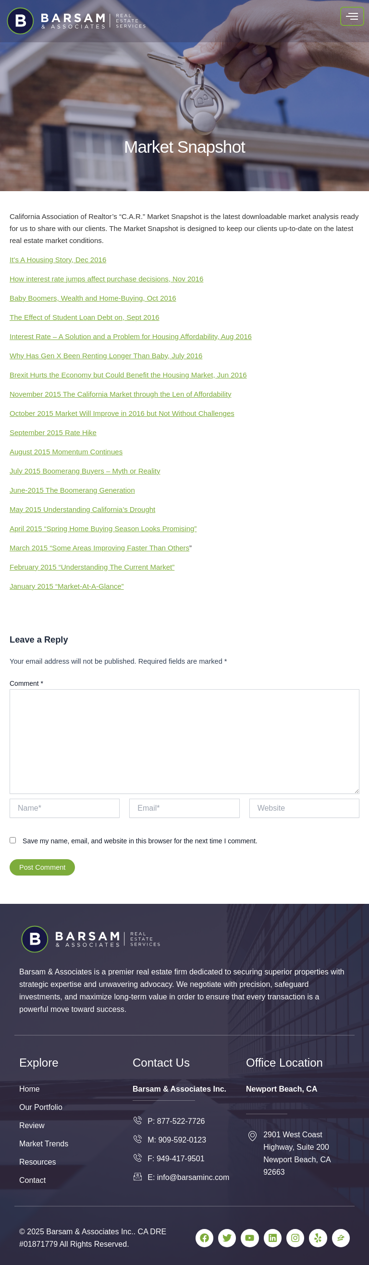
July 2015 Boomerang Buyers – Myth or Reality (85, 471)
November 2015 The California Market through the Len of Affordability (120, 394)
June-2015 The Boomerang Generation (72, 490)
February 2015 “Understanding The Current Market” (92, 567)
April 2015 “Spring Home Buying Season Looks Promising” (103, 528)
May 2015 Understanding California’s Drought (82, 509)
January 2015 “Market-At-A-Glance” (67, 586)
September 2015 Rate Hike (53, 432)
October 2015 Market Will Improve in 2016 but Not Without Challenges (122, 413)
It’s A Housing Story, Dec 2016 (58, 259)
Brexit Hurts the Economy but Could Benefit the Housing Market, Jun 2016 (128, 375)
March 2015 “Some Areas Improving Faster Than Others (99, 548)
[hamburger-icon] (352, 16)
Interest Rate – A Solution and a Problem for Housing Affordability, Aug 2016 (131, 336)
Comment (26, 683)
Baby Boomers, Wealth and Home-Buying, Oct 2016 (93, 298)
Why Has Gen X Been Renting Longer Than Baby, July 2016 (106, 356)
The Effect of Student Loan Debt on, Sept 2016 (85, 317)
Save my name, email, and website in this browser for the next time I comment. (140, 841)
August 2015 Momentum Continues (66, 452)
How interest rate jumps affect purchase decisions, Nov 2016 (106, 279)
